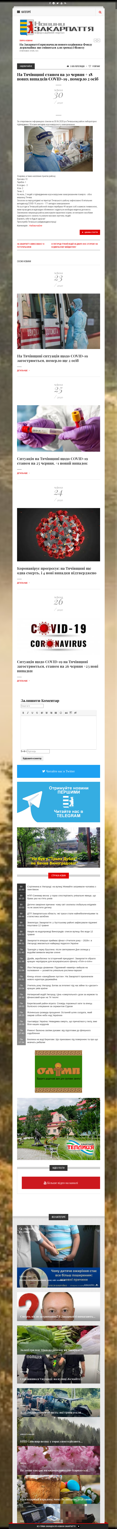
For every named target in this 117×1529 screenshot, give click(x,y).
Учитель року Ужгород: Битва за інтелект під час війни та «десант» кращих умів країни (62, 987)
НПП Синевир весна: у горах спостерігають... (51, 1441)
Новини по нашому (27, 1434)
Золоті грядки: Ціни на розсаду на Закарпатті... (52, 1350)
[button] (23, 713)
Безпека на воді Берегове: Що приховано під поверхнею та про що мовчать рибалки (62, 1041)
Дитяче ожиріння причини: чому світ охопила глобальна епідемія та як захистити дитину (61, 906)
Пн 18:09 (21, 1023)
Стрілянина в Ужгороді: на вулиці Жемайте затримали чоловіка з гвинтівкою (61, 888)
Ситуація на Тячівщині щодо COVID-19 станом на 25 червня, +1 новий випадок (52, 461)
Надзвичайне (35, 225)
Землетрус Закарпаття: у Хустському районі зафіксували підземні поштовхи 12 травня (62, 924)
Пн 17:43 (21, 1032)
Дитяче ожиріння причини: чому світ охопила (42, 1280)
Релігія (22, 1492)
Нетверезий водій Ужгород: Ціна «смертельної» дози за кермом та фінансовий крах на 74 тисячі (62, 996)
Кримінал (23, 1372)
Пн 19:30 (21, 996)
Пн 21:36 (21, 960)
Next (98, 40)
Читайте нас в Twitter (60, 771)
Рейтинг (94, 66)
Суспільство (25, 1277)
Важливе (23, 1463)
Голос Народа (25, 1309)
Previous (95, 40)
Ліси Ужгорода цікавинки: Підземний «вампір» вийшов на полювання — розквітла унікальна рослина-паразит (57, 969)
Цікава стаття (90, 232)
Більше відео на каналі (62, 1182)
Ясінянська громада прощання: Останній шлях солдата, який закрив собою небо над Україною (59, 1014)
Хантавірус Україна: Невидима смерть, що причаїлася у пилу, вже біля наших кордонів (62, 1023)
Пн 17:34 (21, 1041)
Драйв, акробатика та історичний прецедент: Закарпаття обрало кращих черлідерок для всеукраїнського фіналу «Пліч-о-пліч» (61, 960)
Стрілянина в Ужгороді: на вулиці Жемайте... (51, 1379)
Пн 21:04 (21, 969)
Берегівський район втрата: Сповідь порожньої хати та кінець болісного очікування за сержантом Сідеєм (59, 1005)
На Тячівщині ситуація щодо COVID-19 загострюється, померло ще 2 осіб (52, 358)
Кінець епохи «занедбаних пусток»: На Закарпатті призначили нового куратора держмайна (60, 978)
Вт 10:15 (21, 897)
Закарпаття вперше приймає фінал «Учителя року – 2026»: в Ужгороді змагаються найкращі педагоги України (59, 942)
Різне (22, 1521)
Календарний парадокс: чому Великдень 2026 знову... (57, 1499)
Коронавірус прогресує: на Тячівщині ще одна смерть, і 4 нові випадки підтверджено (56, 570)
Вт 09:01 (21, 924)
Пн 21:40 (21, 951)
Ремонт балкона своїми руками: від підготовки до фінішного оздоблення (59, 1032)
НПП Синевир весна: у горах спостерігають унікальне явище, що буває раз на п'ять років (61, 897)
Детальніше (23, 371)
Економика (24, 1343)
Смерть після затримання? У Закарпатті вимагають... (57, 1316)
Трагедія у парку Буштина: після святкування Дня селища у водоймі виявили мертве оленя (58, 951)
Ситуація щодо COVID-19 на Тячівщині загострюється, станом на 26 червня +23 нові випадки (57, 666)
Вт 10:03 (21, 906)
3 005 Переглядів (76, 66)
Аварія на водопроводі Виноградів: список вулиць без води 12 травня (60, 933)
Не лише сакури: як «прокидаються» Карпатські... (55, 1470)
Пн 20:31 (21, 978)
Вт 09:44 (21, 915)
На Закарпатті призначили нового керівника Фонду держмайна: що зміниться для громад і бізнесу (56, 46)
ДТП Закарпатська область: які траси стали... (51, 1412)
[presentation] (23, 712)
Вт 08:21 (21, 942)
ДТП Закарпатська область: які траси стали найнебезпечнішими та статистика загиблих (62, 915)
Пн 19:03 (21, 1005)
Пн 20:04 (21, 987)
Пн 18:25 (21, 1014)
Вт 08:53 (21, 933)
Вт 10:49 (21, 888)
